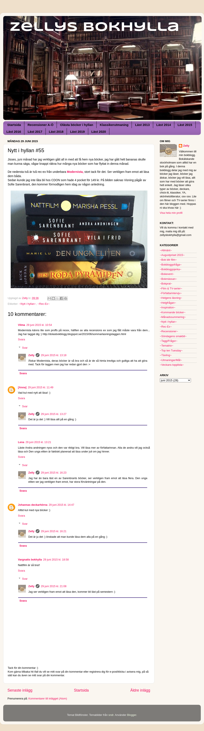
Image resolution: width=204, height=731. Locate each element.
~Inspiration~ (167, 307)
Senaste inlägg (19, 690)
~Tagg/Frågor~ (169, 340)
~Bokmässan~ (168, 278)
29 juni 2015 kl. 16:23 (53, 472)
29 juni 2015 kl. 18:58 (56, 559)
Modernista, (75, 171)
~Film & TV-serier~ (171, 288)
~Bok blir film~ (168, 259)
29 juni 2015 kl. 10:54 (39, 325)
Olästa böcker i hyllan (76, 125)
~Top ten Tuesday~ (171, 350)
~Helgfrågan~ (168, 302)
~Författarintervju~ (171, 293)
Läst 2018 (56, 131)
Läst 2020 (98, 131)
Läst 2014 (163, 125)
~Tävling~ (166, 355)
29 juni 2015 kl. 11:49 (40, 387)
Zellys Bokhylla (94, 27)
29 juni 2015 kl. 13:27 (53, 414)
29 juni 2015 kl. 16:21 (53, 531)
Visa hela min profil (171, 212)
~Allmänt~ (166, 250)
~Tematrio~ (166, 345)
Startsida (14, 125)
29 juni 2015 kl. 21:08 (53, 586)
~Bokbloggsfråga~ (171, 264)
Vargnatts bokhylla (30, 559)
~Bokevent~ (167, 274)
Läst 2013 (142, 125)
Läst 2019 (77, 131)
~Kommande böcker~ (172, 312)
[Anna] (22, 387)
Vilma (21, 325)
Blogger (131, 715)
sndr (110, 715)
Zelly (31, 355)
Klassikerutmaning (114, 125)
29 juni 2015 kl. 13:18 (53, 355)
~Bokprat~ (166, 283)
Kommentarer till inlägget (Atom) (47, 698)
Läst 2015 (185, 125)
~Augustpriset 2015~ (172, 255)
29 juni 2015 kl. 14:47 (61, 504)
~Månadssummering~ (173, 317)
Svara (21, 339)
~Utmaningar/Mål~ (171, 360)
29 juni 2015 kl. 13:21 (38, 442)
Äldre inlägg (140, 690)
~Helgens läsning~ (171, 297)
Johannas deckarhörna (32, 504)
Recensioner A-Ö (40, 125)
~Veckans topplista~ (172, 364)
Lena (21, 442)
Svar (25, 347)
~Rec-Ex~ (44, 303)
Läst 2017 (35, 131)
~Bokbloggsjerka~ (170, 269)
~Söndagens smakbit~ (173, 336)
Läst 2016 (13, 131)
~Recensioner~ (169, 331)
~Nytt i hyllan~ (27, 303)
